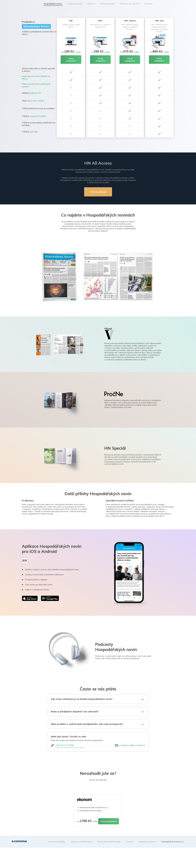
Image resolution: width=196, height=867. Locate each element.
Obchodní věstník (107, 4)
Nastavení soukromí (147, 841)
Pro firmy (148, 4)
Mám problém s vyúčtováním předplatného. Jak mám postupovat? (87, 724)
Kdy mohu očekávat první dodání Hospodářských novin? (82, 699)
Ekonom (91, 4)
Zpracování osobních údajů (108, 841)
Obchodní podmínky (56, 841)
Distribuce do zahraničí (129, 4)
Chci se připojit (98, 191)
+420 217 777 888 (64, 745)
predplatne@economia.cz (132, 745)
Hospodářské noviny (53, 4)
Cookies (129, 841)
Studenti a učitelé (74, 4)
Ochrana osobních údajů (81, 841)
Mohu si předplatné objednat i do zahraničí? (75, 711)
